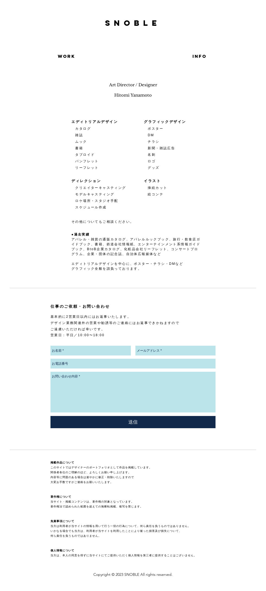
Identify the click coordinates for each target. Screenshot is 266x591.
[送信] (133, 422)
